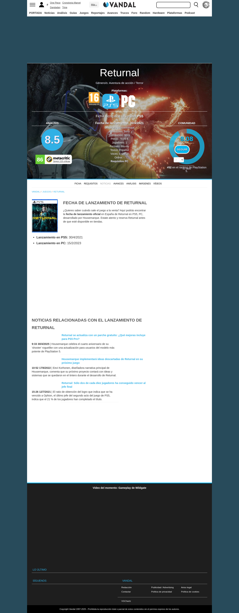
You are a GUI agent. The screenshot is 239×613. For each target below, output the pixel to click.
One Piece (55, 2)
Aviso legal (186, 587)
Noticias (49, 12)
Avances (112, 12)
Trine (64, 7)
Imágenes (145, 183)
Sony (127, 131)
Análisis (62, 12)
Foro (134, 12)
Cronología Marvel (71, 2)
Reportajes (98, 12)
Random (145, 12)
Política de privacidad (161, 591)
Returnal (119, 72)
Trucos (124, 12)
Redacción (126, 587)
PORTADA (35, 12)
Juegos (84, 12)
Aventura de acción (121, 82)
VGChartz (126, 601)
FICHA (78, 183)
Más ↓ (94, 4)
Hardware (159, 12)
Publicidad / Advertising (162, 587)
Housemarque (126, 127)
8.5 (52, 140)
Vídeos (157, 183)
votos (187, 168)
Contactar (126, 591)
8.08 (186, 138)
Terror (139, 82)
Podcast (190, 12)
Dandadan (55, 7)
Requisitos (90, 183)
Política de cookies (190, 591)
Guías (73, 12)
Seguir (182, 149)
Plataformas (174, 12)
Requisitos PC (119, 161)
